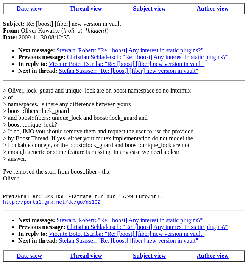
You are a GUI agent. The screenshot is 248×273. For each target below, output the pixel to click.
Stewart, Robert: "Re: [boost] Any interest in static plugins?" (129, 50)
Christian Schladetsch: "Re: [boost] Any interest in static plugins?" (147, 57)
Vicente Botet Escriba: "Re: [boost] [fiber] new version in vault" (127, 64)
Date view (29, 8)
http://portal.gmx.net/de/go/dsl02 (51, 205)
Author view (213, 8)
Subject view (149, 8)
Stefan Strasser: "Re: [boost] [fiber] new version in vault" (128, 70)
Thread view (86, 8)
